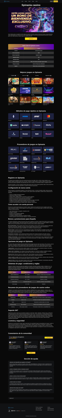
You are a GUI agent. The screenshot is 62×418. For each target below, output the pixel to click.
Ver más (31, 352)
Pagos (33, 1)
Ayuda (36, 1)
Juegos (26, 1)
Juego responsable (38, 408)
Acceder (51, 1)
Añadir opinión (49, 337)
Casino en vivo (25, 75)
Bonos (29, 1)
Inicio (22, 1)
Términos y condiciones (39, 407)
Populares (13, 75)
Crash (36, 75)
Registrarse (55, 1)
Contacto (48, 407)
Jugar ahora (31, 38)
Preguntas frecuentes (50, 408)
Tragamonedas (48, 75)
